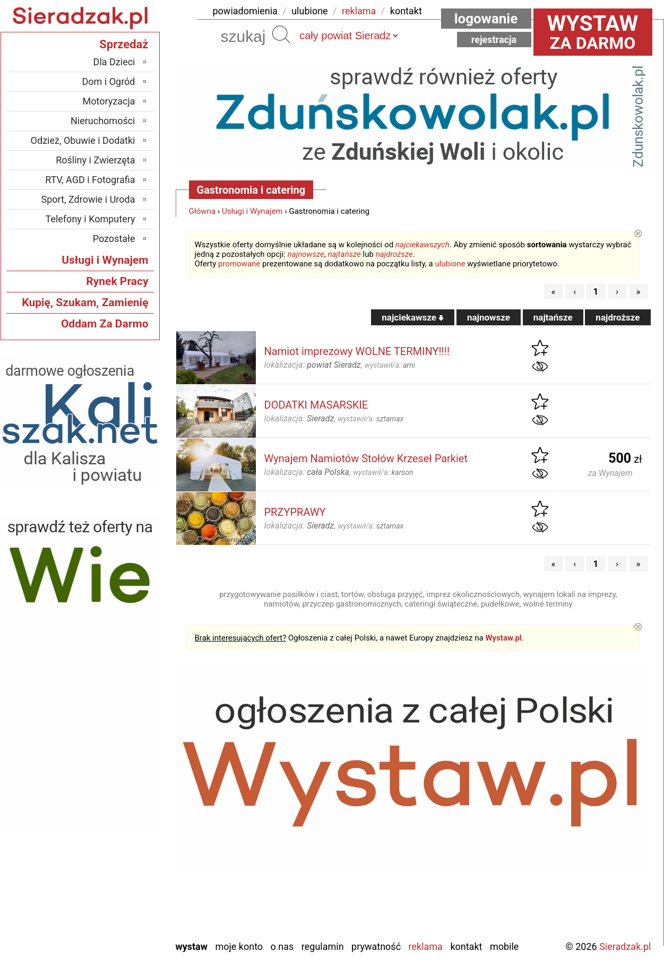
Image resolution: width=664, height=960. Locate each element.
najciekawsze (413, 317)
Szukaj (281, 34)
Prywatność (376, 946)
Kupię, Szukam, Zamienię (85, 302)
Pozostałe (114, 238)
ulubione (309, 10)
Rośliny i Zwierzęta (95, 160)
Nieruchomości (103, 120)
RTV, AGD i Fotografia (90, 179)
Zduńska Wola (108, 931)
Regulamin (322, 946)
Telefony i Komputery (90, 218)
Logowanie (486, 19)
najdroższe (394, 254)
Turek (124, 888)
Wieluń (121, 902)
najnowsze (306, 254)
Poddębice (114, 859)
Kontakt (466, 946)
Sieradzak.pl (625, 946)
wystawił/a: (390, 365)
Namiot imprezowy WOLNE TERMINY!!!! (357, 351)
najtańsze (343, 254)
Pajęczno (117, 845)
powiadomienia (245, 10)
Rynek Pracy (117, 281)
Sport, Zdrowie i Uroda (88, 199)
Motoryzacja (109, 101)
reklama (359, 10)
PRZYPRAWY (295, 512)
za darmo (593, 32)
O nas (282, 946)
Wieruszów (113, 917)
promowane (239, 264)
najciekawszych (422, 244)
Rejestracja (494, 39)
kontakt (406, 10)
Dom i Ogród (108, 81)
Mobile (504, 946)
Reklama (426, 946)
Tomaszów (114, 874)
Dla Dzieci (114, 61)
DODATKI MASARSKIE (316, 405)
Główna (202, 211)
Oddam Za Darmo (105, 323)
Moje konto (239, 946)
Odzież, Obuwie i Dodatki (83, 140)
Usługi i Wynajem (252, 211)
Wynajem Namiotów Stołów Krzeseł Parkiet (366, 458)
